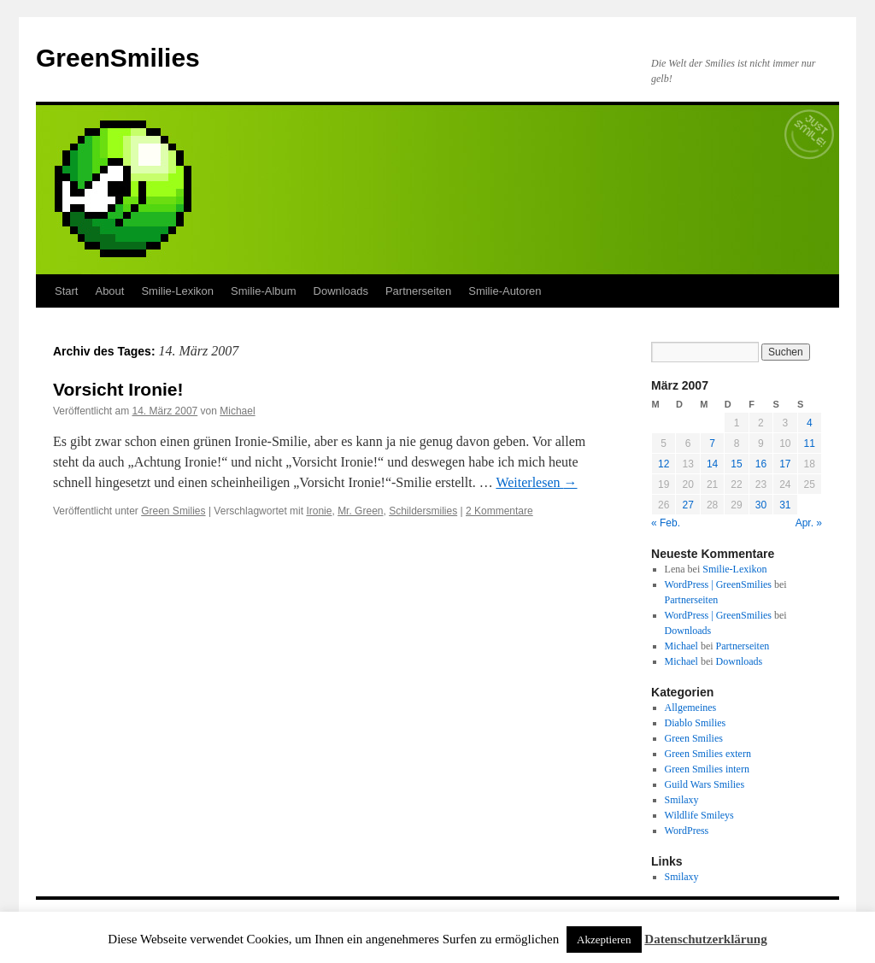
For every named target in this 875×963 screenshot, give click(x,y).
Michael (237, 411)
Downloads (341, 291)
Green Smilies (173, 511)
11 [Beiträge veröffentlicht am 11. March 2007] (809, 443)
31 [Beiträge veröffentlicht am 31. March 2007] (784, 505)
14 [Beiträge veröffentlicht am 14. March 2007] (712, 464)
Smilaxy (682, 800)
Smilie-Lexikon (177, 291)
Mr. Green (360, 511)
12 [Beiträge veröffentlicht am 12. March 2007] (663, 464)
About (109, 291)
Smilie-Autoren (504, 291)
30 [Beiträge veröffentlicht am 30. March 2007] (760, 505)
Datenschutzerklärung (705, 939)
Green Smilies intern (707, 769)
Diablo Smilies (695, 723)
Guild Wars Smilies (704, 784)
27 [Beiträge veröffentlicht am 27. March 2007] (687, 505)
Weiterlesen (536, 482)
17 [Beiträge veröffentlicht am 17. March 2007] (784, 464)
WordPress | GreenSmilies (718, 584)
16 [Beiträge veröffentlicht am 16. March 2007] (760, 464)
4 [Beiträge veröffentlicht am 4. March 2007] (810, 423)
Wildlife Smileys (699, 815)
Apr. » (809, 523)
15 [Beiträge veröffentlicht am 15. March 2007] (736, 464)
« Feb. (665, 523)
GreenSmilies (118, 58)
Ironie (319, 511)
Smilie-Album (264, 291)
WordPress (687, 831)
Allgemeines (691, 707)
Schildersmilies (423, 511)
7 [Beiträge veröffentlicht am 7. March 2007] (712, 443)
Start (66, 291)
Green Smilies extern (708, 754)
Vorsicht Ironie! (118, 389)
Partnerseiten (418, 291)
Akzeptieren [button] (604, 939)
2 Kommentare (499, 511)
